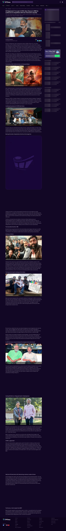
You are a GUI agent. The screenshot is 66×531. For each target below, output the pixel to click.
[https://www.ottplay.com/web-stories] (42, 5)
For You (16, 518)
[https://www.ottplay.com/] (3, 5)
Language (16, 524)
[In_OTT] (7, 525)
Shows (16, 522)
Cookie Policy (41, 521)
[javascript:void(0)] (13, 5)
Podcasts (40, 518)
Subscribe (57, 55)
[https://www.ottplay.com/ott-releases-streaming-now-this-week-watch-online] (28, 5)
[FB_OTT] (3, 525)
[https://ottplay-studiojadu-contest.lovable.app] (22, 5)
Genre (16, 525)
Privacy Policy (53, 522)
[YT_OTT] (8, 525)
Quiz (40, 525)
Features (28, 527)
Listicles (28, 522)
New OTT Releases (18, 527)
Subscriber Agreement (54, 519)
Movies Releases (29, 525)
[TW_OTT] (5, 525)
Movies (16, 521)
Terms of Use (53, 521)
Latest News (29, 519)
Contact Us (53, 518)
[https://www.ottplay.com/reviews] (37, 5)
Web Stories (41, 527)
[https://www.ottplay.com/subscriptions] (8, 5)
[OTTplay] (6, 2)
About (40, 524)
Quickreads (29, 524)
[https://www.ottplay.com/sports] (17, 5)
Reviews (28, 521)
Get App (40, 522)
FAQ (52, 524)
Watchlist (28, 518)
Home (16, 519)
